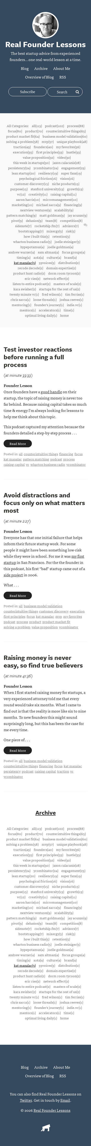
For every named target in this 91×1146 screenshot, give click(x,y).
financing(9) (73, 204)
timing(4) (23, 257)
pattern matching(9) (21, 215)
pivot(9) (17, 220)
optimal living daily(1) (41, 315)
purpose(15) (19, 188)
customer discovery (53, 611)
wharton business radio (47, 464)
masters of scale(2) (67, 283)
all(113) (37, 125)
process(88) (75, 125)
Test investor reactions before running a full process (38, 357)
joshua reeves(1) (71, 299)
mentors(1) (28, 310)
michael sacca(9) (48, 204)
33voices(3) (47, 262)
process (69, 459)
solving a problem (17, 626)
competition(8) (71, 220)
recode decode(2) (30, 267)
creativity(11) (37, 194)
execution (77, 611)
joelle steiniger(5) (67, 241)
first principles (14, 616)
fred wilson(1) (52, 294)
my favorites (72, 616)
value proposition (45, 626)
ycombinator (76, 464)
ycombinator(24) (46, 167)
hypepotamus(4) (32, 246)
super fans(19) (71, 173)
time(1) (69, 310)
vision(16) (67, 178)
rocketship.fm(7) (46, 225)
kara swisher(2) (24, 289)
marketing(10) (22, 204)
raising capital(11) (63, 194)
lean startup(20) (23, 173)
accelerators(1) (50, 310)
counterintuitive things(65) (66, 131)
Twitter (26, 1100)
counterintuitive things (41, 453)
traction (63, 771)
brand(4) (70, 257)
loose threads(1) (45, 299)
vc (27, 464)
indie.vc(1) (74, 304)
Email (65, 1100)
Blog (25, 68)
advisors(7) (71, 225)
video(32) (64, 157)
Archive (41, 68)
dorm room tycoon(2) (64, 273)
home (64, 315)
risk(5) (70, 231)
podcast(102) (54, 125)
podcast (56, 459)
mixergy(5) (54, 231)
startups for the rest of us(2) (59, 289)
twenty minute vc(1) (24, 294)
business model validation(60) (65, 136)
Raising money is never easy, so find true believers (43, 661)
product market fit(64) (23, 136)
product (35, 621)
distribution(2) (69, 262)
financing (66, 453)
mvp (58, 616)
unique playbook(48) (72, 141)
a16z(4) (39, 257)
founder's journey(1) (49, 304)
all (21, 453)
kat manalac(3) (25, 262)
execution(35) (23, 152)
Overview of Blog (39, 77)
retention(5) (61, 236)
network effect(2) (56, 278)
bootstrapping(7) (30, 231)
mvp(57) (48, 141)
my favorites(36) (68, 146)
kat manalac (13, 459)
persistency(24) (19, 167)
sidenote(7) (23, 225)
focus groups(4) (73, 252)
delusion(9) (34, 220)
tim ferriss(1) (74, 294)
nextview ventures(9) (35, 210)
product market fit (56, 621)
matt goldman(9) (52, 215)
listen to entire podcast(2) (31, 283)
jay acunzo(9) (77, 215)
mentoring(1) (21, 304)
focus (78, 453)
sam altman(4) (48, 252)
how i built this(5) (36, 236)
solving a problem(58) (22, 141)
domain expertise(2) (61, 267)
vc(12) (21, 194)
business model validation (43, 605)
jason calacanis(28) (66, 162)
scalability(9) (63, 210)
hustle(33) (73, 152)
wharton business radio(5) (32, 241)
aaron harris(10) (28, 199)
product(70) (34, 131)
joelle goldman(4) (60, 246)
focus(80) (15, 131)
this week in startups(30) (31, 162)
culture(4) (54, 257)
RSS (62, 77)
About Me (61, 68)
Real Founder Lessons (52, 1110)
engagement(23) (73, 167)
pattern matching (36, 459)
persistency (12, 771)
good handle (51, 391)
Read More (18, 443)
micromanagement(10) (60, 199)
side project (13, 575)
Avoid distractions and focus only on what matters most (44, 502)
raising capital (14, 464)
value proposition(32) (38, 157)
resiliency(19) (48, 173)
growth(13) (75, 188)
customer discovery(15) (31, 183)
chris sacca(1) (20, 299)
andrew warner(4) (21, 252)
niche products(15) (65, 183)
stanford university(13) (47, 188)
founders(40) (43, 146)
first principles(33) (49, 152)
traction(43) (22, 146)
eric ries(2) (32, 278)
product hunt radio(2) (29, 273)
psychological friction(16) (38, 178)
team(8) (51, 220)
